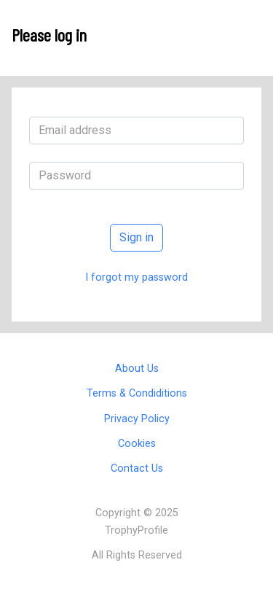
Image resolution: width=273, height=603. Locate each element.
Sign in (136, 237)
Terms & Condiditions (137, 393)
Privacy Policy (137, 419)
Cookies (137, 443)
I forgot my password (136, 277)
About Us (137, 368)
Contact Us (137, 468)
